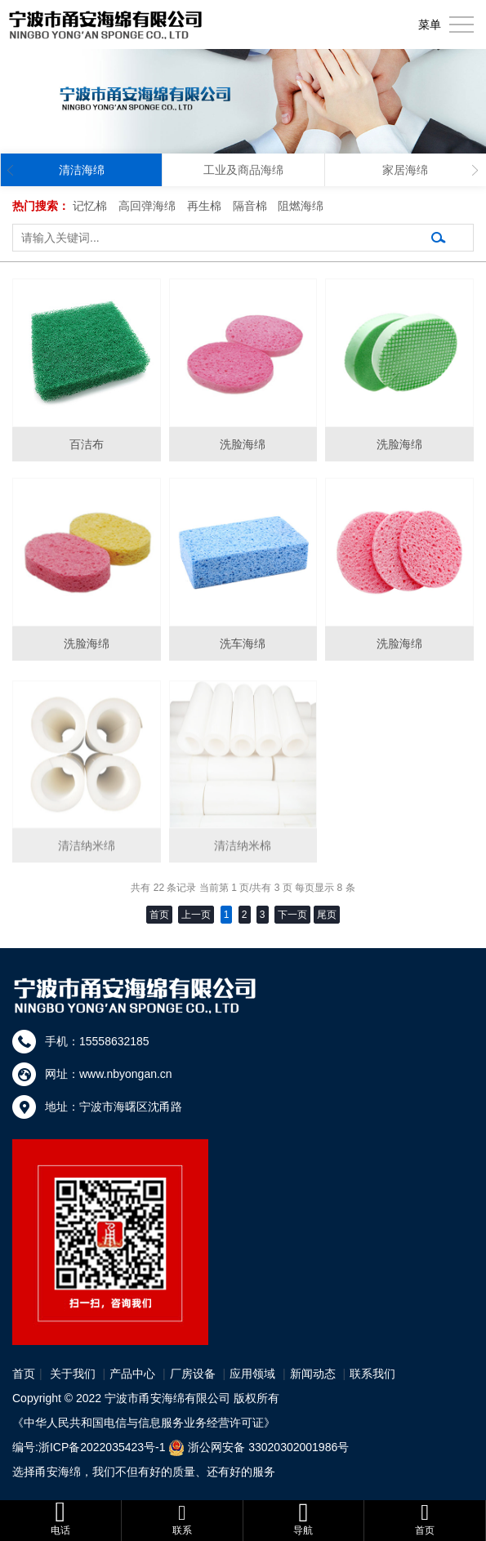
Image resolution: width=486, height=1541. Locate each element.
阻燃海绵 (300, 205)
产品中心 (132, 1373)
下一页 (292, 914)
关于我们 (73, 1373)
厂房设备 (193, 1373)
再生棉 (204, 205)
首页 (23, 1373)
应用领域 (252, 1373)
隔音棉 (250, 205)
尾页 (327, 914)
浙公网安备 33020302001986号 (268, 1447)
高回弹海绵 (147, 205)
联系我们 (372, 1373)
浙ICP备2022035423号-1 (102, 1447)
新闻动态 (313, 1373)
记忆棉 (90, 205)
